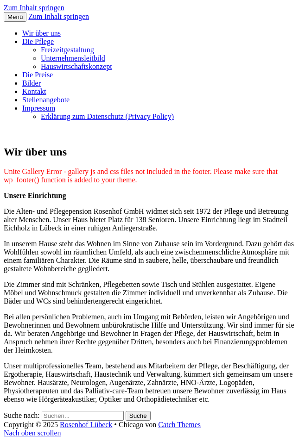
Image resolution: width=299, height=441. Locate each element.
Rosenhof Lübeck (86, 425)
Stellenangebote (46, 100)
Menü (15, 16)
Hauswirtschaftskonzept (76, 66)
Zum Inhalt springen (34, 8)
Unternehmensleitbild (73, 58)
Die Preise (37, 75)
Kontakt (34, 91)
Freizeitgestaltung (67, 50)
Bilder (31, 83)
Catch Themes (179, 425)
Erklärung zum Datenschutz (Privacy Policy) (107, 116)
